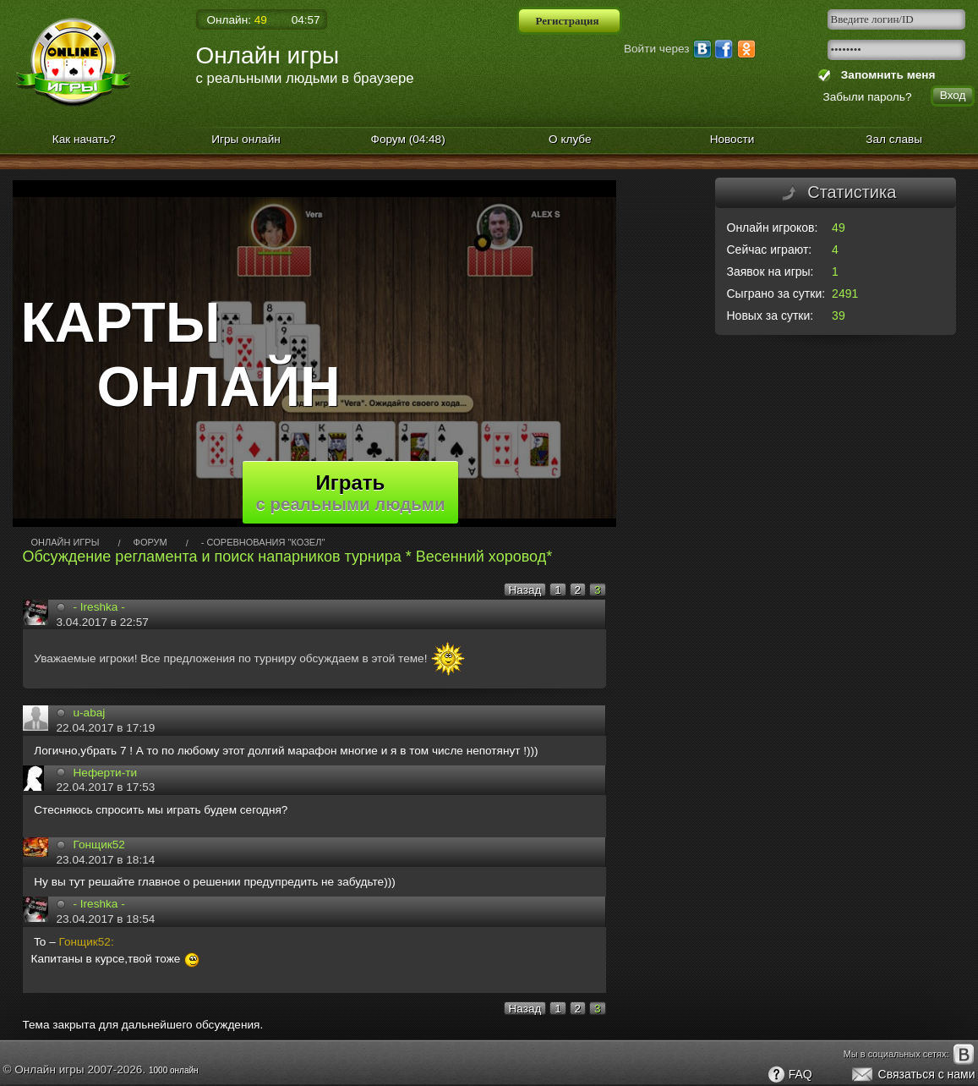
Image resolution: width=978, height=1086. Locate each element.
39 (838, 315)
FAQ (789, 1075)
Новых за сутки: (770, 315)
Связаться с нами (912, 1075)
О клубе (570, 139)
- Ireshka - (99, 607)
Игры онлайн (246, 139)
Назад (525, 590)
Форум (408, 139)
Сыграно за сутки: (776, 293)
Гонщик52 (99, 844)
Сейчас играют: (769, 249)
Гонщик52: (86, 941)
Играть (350, 492)
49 (838, 227)
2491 (845, 293)
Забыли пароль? (867, 96)
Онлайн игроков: (772, 227)
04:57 (306, 20)
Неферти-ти (106, 772)
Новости (732, 139)
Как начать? (84, 139)
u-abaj (90, 712)
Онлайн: (237, 20)
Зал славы (894, 139)
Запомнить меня (884, 75)
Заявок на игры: (770, 271)
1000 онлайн (174, 1070)
